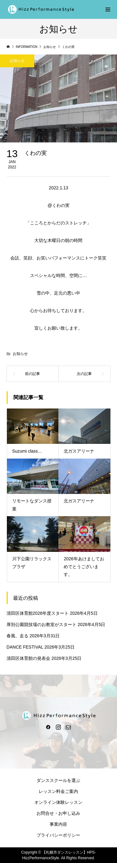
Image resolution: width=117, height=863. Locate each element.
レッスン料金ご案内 (58, 791)
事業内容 (58, 824)
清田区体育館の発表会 (28, 658)
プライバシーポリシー (58, 835)
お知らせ (17, 61)
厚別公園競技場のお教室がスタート (41, 624)
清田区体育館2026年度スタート (38, 613)
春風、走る (17, 635)
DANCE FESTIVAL (25, 647)
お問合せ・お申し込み (58, 813)
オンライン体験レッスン (58, 802)
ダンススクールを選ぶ (58, 780)
